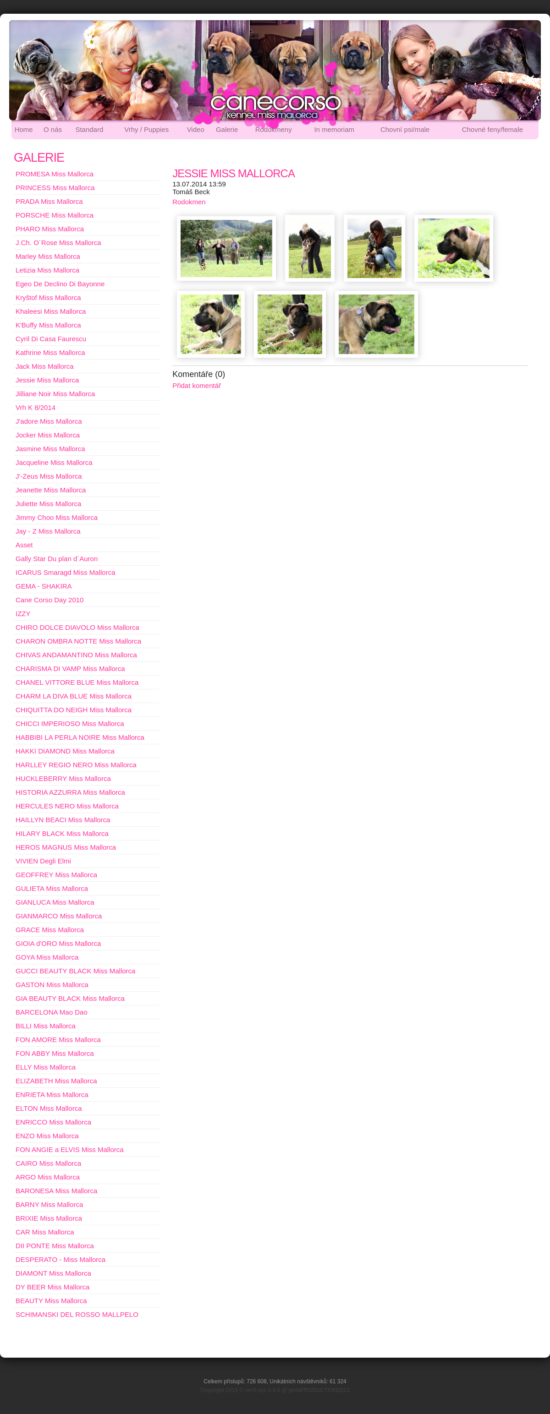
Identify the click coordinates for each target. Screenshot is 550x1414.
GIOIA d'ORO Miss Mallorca (58, 943)
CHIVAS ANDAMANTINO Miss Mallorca (76, 655)
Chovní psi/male (405, 129)
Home (24, 129)
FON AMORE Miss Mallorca (58, 1039)
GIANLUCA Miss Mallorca (55, 902)
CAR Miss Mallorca (45, 1232)
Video (195, 129)
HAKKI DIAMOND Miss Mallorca (65, 751)
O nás (53, 129)
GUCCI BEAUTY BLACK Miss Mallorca (75, 971)
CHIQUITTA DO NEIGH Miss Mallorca (74, 710)
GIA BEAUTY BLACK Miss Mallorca (70, 998)
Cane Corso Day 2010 (49, 600)
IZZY (23, 613)
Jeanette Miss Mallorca (51, 490)
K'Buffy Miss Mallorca (48, 325)
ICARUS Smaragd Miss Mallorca (66, 572)
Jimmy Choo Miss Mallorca (57, 517)
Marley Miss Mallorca (48, 256)
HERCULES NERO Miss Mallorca (67, 806)
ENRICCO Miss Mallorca (53, 1122)
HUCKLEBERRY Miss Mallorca (63, 778)
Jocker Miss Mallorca (48, 435)
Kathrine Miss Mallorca (50, 352)
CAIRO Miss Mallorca (48, 1163)
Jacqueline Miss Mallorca (54, 462)
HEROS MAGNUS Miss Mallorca (66, 847)
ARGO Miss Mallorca (48, 1177)
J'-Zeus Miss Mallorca (49, 476)
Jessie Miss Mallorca (47, 380)
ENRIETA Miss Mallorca (52, 1094)
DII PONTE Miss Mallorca (55, 1246)
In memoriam (334, 129)
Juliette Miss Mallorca (48, 504)
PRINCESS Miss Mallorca (55, 187)
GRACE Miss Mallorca (50, 930)
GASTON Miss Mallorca (52, 984)
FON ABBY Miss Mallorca (55, 1053)
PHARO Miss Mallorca (50, 229)
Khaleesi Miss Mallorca (51, 311)
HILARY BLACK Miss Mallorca (62, 833)
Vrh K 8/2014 (35, 407)
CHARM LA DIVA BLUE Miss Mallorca (74, 696)
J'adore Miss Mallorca (49, 421)
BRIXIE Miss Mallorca (49, 1218)
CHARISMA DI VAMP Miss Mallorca (70, 668)
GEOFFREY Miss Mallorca (56, 875)
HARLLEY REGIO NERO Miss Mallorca (76, 765)
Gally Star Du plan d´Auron (57, 558)
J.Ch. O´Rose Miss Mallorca (58, 242)
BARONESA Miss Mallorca (56, 1191)
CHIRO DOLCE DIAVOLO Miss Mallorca (77, 627)
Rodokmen (189, 202)
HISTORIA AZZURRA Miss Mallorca (70, 792)
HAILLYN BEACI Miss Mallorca (63, 820)
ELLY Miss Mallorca (46, 1067)
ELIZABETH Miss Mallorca (56, 1081)
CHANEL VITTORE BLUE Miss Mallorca (77, 682)
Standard (89, 129)
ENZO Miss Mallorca (47, 1136)
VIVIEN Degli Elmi (43, 861)
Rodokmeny (273, 129)
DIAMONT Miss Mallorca (53, 1273)
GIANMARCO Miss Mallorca (59, 916)
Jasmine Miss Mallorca (50, 449)
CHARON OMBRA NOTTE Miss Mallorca (78, 641)
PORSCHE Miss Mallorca (55, 215)
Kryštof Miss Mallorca (48, 297)
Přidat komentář (196, 385)
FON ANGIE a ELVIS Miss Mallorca (70, 1149)
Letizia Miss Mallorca (47, 270)
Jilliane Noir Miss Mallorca (55, 394)
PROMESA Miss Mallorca (55, 174)
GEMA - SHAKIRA (44, 586)
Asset (24, 545)
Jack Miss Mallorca (45, 366)
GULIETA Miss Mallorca (52, 888)
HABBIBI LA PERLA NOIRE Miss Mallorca (80, 737)
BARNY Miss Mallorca (49, 1204)
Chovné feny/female (492, 129)
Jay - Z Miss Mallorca (48, 531)
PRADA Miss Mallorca (49, 201)
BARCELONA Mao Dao (52, 1012)
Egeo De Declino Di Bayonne (60, 284)
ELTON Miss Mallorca (49, 1108)
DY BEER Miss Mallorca (52, 1287)
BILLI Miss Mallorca (46, 1026)
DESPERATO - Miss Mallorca (60, 1259)
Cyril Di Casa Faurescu (51, 339)
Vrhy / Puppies (146, 129)
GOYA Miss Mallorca (47, 957)
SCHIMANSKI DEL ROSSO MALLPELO (77, 1314)
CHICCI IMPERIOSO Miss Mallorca (70, 723)
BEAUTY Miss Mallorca (51, 1301)
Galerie (227, 129)
